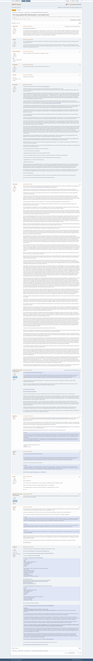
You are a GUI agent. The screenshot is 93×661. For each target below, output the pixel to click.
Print (80, 23)
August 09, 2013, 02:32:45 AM (27, 451)
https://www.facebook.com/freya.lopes (29, 581)
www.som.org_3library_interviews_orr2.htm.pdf (31, 444)
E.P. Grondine (17, 51)
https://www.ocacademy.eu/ (28, 582)
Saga (15, 39)
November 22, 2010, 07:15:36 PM (28, 51)
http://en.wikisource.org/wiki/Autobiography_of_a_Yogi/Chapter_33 (34, 472)
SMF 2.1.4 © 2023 (13, 659)
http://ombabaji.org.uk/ (27, 542)
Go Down (13, 23)
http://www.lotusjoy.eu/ (32, 551)
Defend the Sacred (18, 370)
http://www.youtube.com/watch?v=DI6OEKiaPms (49, 417)
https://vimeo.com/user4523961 (34, 555)
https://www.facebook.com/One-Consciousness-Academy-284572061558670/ (36, 580)
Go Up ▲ (80, 659)
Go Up (13, 648)
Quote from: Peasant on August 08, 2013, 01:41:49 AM (33, 372)
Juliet (15, 74)
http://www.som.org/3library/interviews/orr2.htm (31, 430)
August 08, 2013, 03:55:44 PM (27, 370)
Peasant (15, 26)
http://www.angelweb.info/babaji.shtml (29, 391)
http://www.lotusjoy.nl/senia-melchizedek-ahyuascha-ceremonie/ (46, 187)
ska (14, 476)
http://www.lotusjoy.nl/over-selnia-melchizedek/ (53, 103)
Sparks (15, 546)
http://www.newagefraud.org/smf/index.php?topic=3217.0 (33, 644)
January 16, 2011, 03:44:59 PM (27, 74)
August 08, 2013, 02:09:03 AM (27, 184)
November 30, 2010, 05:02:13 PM (28, 64)
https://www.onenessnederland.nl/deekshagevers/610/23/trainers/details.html (40, 553)
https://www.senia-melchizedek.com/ (42, 551)
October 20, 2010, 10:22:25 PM (27, 26)
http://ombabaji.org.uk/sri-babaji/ (28, 389)
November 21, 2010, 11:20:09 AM (28, 39)
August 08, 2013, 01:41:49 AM (27, 84)
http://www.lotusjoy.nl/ (45, 86)
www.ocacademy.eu (50, 639)
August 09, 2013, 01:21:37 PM (27, 476)
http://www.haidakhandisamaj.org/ (64, 417)
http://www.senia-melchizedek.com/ (29, 28)
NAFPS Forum (16, 4)
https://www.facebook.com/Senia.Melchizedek (35, 557)
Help (72, 659)
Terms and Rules (76, 659)
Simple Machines (18, 659)
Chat (61, 7)
